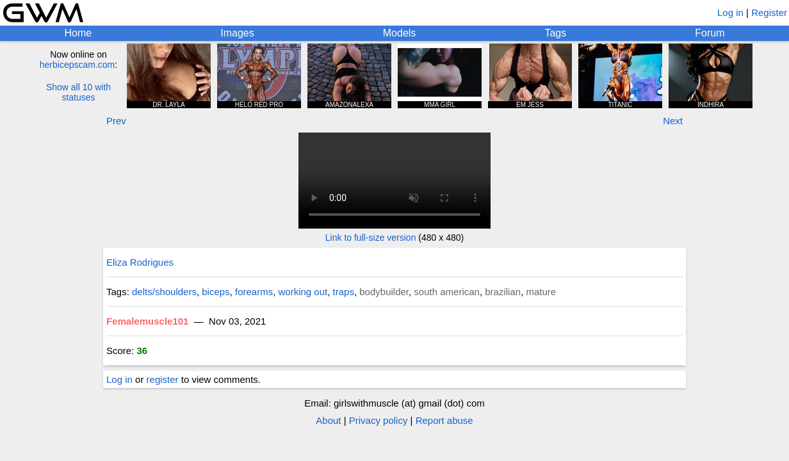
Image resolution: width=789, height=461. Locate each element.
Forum (709, 33)
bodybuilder (384, 291)
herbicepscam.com (77, 65)
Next (673, 120)
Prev (116, 120)
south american (447, 291)
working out (303, 291)
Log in (730, 12)
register (163, 379)
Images (237, 33)
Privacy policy (378, 420)
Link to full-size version (370, 237)
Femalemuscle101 (147, 321)
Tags (555, 33)
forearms (254, 291)
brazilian (503, 291)
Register (769, 12)
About (328, 420)
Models (399, 33)
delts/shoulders (164, 291)
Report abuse (444, 420)
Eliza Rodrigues (140, 262)
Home (78, 33)
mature (541, 291)
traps (343, 291)
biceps (215, 291)
